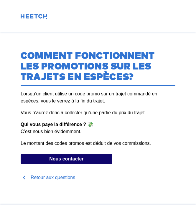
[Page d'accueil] (34, 17)
